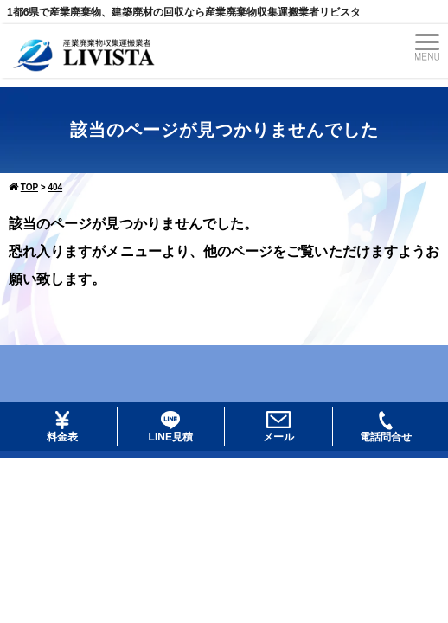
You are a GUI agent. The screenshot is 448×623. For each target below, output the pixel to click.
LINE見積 (171, 427)
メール (278, 427)
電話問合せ (386, 427)
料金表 (62, 427)
